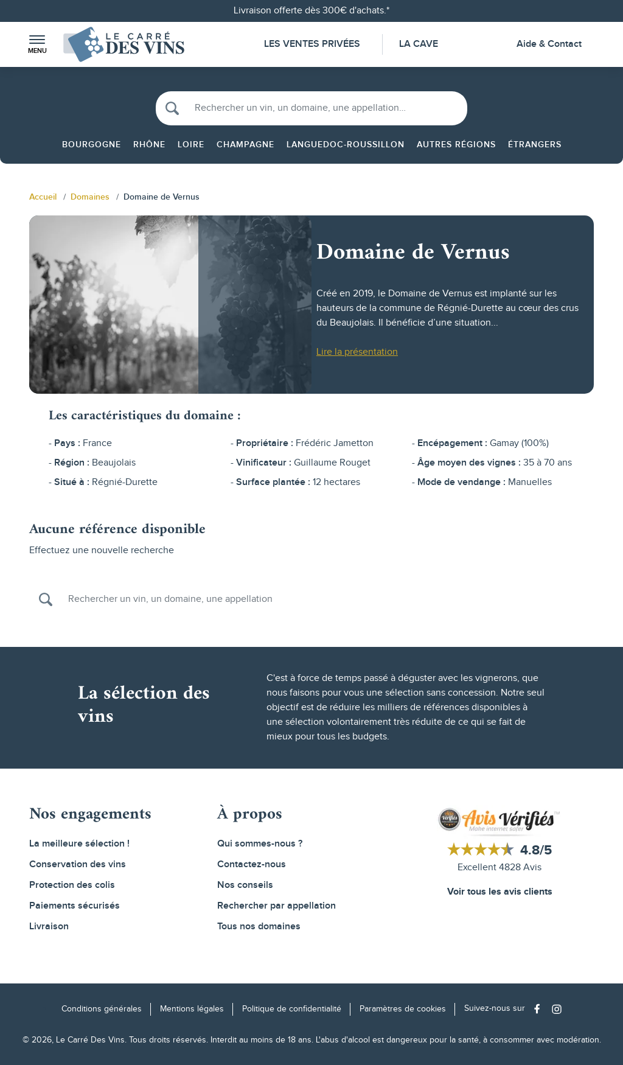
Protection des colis (72, 885)
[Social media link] (540, 1009)
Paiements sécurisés (74, 906)
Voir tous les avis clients (499, 892)
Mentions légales (192, 1009)
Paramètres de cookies (403, 1009)
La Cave (418, 44)
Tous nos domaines (259, 926)
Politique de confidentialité (291, 1009)
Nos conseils (245, 885)
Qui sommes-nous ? (259, 844)
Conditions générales (101, 1009)
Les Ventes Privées (312, 44)
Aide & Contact (549, 44)
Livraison (49, 926)
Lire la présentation (357, 352)
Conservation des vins (77, 864)
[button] (37, 44)
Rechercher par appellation (276, 906)
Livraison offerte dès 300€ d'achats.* (311, 10)
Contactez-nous (251, 864)
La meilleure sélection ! (79, 844)
